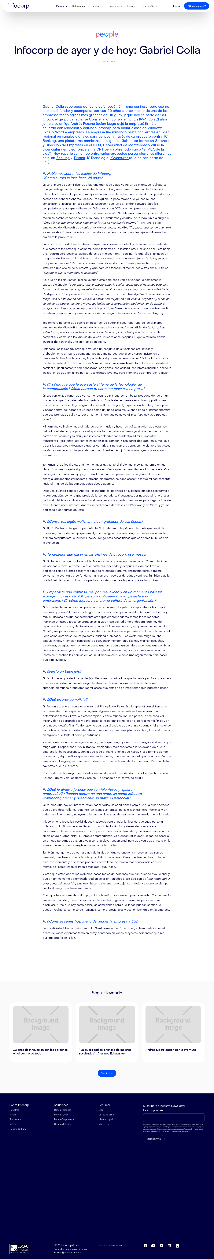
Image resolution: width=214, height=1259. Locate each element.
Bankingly (64, 157)
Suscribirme (154, 1138)
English (177, 5)
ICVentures (119, 157)
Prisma (79, 157)
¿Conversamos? (197, 5)
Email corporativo (153, 1110)
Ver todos (107, 1073)
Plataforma (62, 5)
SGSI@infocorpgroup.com (185, 1131)
